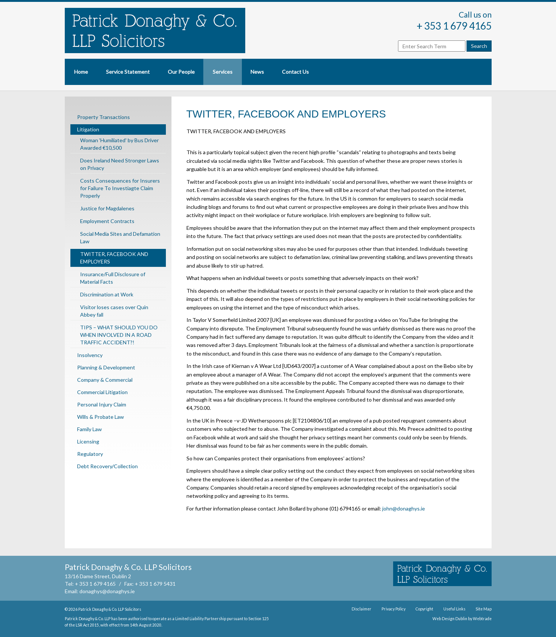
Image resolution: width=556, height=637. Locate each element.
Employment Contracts (107, 221)
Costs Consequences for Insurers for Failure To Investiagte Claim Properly (120, 188)
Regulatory (90, 454)
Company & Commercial (105, 380)
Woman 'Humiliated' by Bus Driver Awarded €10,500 (119, 144)
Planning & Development (106, 367)
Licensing (88, 441)
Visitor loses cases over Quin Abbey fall (114, 311)
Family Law (89, 429)
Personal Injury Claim (101, 404)
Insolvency (90, 355)
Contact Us (295, 71)
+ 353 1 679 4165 (454, 26)
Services (223, 71)
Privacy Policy (393, 609)
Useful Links (454, 609)
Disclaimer (361, 609)
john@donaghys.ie (403, 508)
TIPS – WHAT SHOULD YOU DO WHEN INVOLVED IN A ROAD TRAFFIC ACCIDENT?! (119, 334)
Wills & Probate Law (100, 417)
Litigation (88, 129)
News (257, 71)
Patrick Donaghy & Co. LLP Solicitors (109, 609)
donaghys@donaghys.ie (107, 591)
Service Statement (128, 71)
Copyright (424, 609)
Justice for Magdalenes (107, 208)
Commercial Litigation (102, 392)
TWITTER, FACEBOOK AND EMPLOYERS (114, 258)
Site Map (484, 609)
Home (81, 71)
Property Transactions (103, 117)
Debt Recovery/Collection (107, 466)
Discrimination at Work (106, 294)
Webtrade (482, 618)
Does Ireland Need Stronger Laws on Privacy (119, 164)
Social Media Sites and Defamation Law (120, 237)
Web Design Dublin (449, 618)
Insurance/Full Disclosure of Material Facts (112, 278)
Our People (181, 71)
